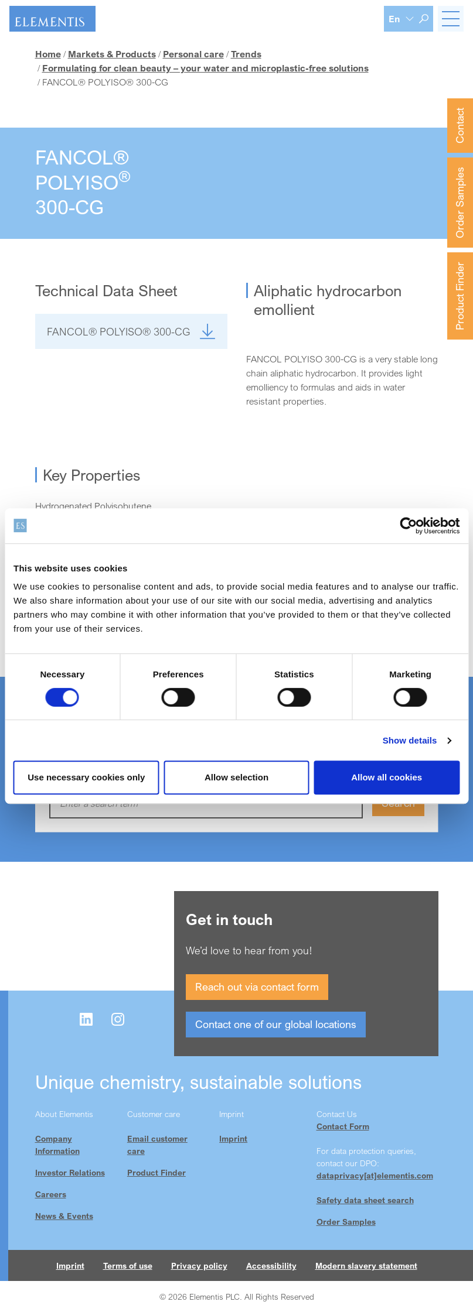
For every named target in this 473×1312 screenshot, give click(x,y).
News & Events (64, 1216)
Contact (459, 125)
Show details (410, 740)
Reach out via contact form (257, 986)
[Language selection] (401, 18)
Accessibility (271, 1265)
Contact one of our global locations (275, 1024)
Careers (50, 1194)
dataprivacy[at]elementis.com (375, 1175)
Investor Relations (70, 1172)
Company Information (57, 1144)
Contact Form (343, 1126)
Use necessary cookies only (86, 777)
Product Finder (459, 296)
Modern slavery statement (366, 1265)
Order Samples (459, 202)
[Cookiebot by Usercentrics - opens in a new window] (408, 526)
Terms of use (127, 1265)
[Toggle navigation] (451, 19)
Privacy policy (199, 1265)
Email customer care (157, 1144)
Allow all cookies (386, 777)
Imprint (233, 1138)
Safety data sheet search (365, 1200)
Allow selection (236, 777)
